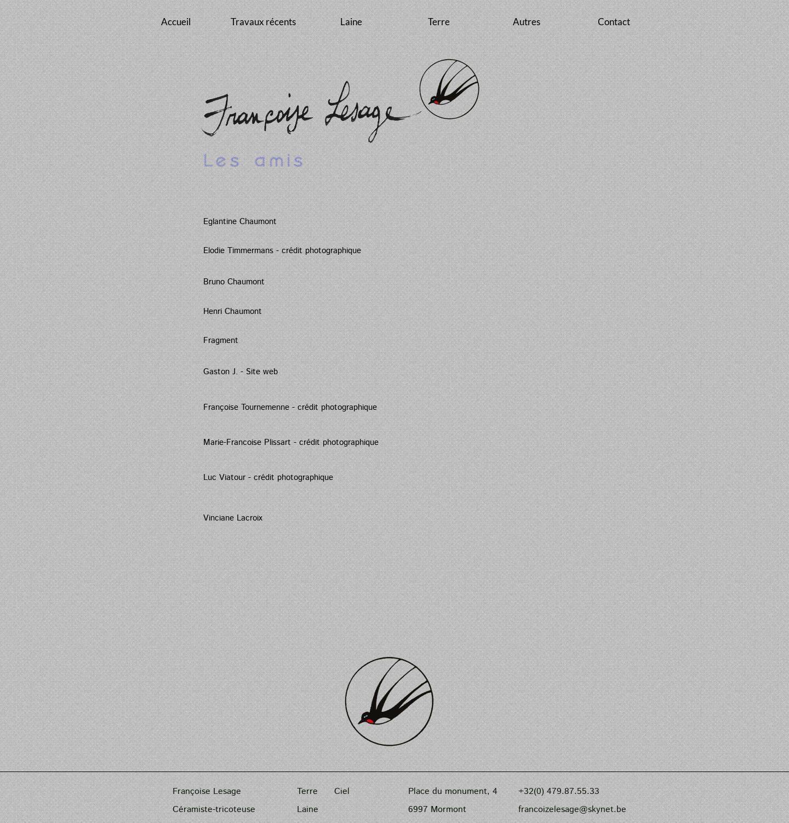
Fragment (220, 340)
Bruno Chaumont (234, 282)
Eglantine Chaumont (240, 221)
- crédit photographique (334, 407)
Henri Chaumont (232, 311)
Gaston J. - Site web (240, 372)
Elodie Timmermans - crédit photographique (282, 250)
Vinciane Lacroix (232, 518)
